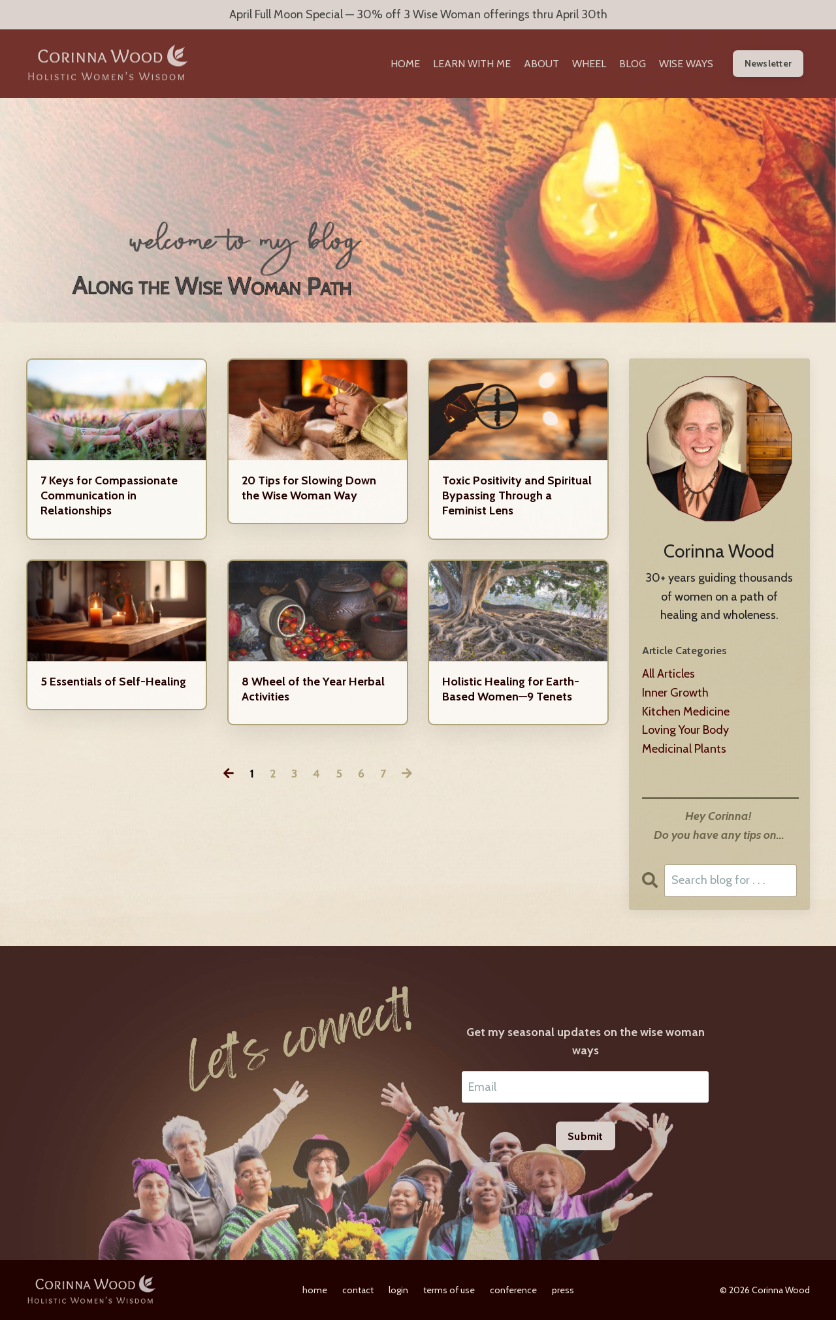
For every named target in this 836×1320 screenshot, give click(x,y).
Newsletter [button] (768, 63)
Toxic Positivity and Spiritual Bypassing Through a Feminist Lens (517, 495)
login (398, 1290)
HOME (405, 63)
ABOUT (541, 63)
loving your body (685, 730)
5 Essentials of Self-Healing (113, 681)
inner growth (675, 692)
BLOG (632, 63)
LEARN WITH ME (472, 63)
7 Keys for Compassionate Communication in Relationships (109, 495)
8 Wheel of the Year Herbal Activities (313, 689)
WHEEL (589, 63)
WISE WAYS (686, 63)
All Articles (668, 674)
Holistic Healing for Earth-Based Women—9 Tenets (510, 689)
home (314, 1290)
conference (513, 1290)
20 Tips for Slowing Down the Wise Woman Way (309, 488)
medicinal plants (684, 749)
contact (358, 1290)
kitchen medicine (686, 711)
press (563, 1290)
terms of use (449, 1290)
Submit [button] (585, 1135)
